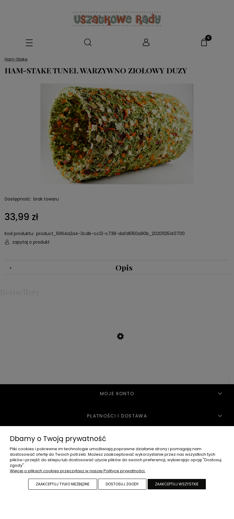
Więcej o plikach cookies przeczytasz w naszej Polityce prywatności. (77, 471)
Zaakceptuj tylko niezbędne (62, 484)
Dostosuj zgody (122, 484)
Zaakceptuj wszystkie (176, 484)
